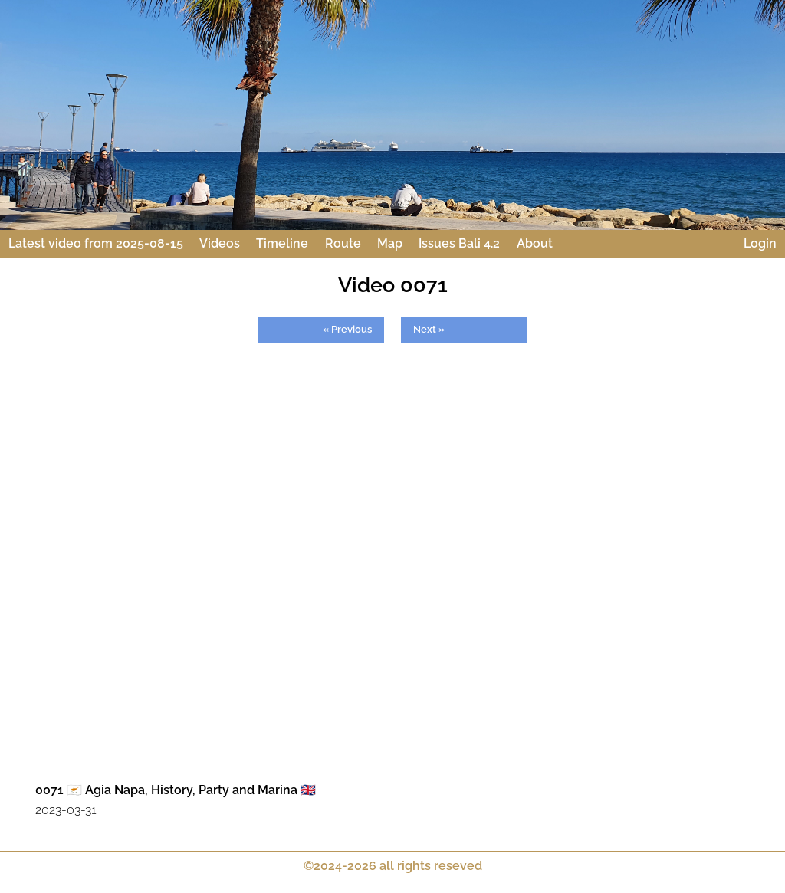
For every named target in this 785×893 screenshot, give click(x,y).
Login (760, 243)
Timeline (282, 243)
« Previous (347, 329)
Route (343, 243)
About (535, 243)
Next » (429, 329)
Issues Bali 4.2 (459, 243)
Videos (219, 243)
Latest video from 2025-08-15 (95, 243)
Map (389, 243)
